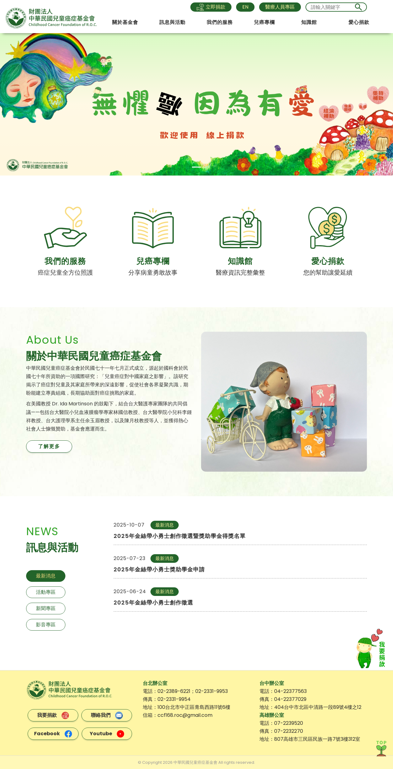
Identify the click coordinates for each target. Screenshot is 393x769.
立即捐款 (210, 7)
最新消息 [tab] (46, 575)
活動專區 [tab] (46, 592)
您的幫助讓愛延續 (327, 272)
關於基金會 (125, 22)
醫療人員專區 (280, 6)
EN (245, 6)
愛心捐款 (358, 22)
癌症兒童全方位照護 (65, 272)
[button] (29, 104)
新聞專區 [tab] (46, 608)
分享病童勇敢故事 (152, 272)
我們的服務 (220, 22)
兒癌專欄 (264, 22)
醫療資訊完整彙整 (240, 272)
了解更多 (49, 446)
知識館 (309, 22)
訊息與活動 (172, 22)
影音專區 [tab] (46, 624)
